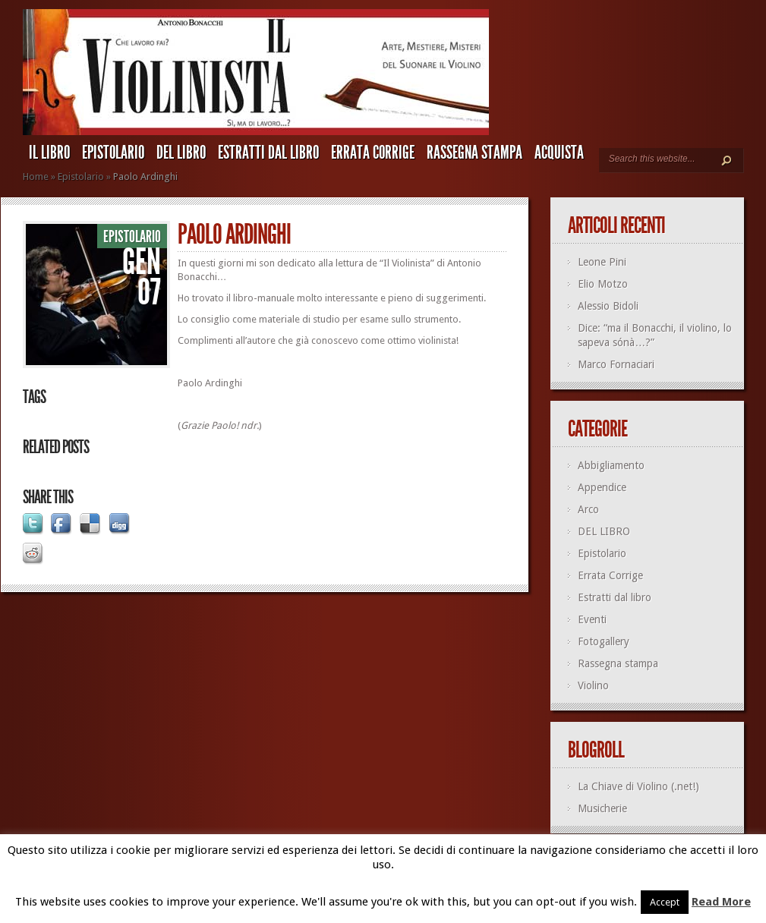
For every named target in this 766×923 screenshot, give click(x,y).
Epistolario (113, 152)
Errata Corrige (373, 152)
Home (36, 176)
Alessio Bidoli (608, 306)
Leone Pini (602, 262)
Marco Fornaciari (616, 364)
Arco (588, 509)
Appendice (602, 487)
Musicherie (602, 808)
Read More (721, 902)
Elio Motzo (603, 284)
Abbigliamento (611, 465)
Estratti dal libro (268, 152)
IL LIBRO (49, 152)
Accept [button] (664, 902)
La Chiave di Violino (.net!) (638, 786)
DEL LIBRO (181, 152)
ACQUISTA (559, 152)
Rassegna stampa (474, 152)
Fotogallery (603, 641)
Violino (593, 685)
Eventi (592, 619)
